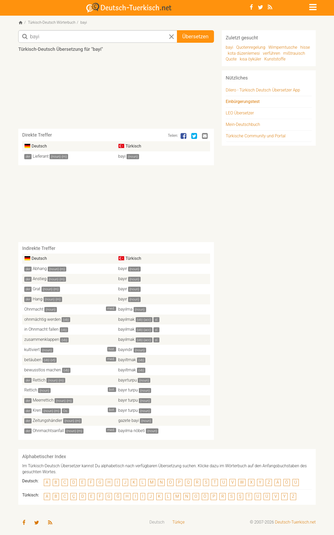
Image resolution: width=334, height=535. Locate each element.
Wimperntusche (282, 47)
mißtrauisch (294, 53)
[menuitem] (157, 522)
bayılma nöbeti (131, 430)
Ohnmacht (33, 309)
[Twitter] (260, 7)
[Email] (205, 136)
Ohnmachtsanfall (48, 430)
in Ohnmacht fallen (41, 329)
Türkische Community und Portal (255, 135)
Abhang (40, 268)
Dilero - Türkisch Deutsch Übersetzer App (263, 90)
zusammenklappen (41, 339)
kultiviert (32, 349)
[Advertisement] (116, 92)
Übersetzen (195, 36)
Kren (37, 410)
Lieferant (41, 156)
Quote (231, 59)
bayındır (125, 349)
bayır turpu (128, 390)
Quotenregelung (250, 47)
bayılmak (126, 319)
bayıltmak (127, 359)
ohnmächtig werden (42, 319)
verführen (271, 53)
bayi (122, 156)
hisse (305, 47)
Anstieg (39, 278)
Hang (38, 299)
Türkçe (178, 522)
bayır (122, 268)
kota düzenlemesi (244, 53)
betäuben (32, 359)
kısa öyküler (250, 59)
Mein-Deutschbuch (243, 124)
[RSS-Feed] (270, 7)
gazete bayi (128, 420)
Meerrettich (43, 400)
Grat (36, 288)
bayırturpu (127, 380)
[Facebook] (251, 7)
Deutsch (157, 522)
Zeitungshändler (47, 420)
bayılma (125, 309)
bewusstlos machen (42, 369)
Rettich (39, 380)
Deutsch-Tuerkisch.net (295, 522)
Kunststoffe (275, 59)
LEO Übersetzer (240, 112)
